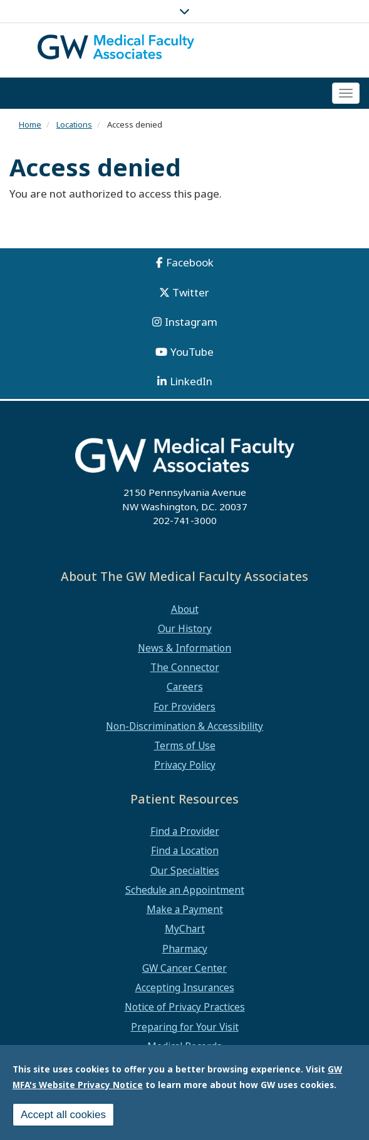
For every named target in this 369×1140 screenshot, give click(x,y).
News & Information (184, 648)
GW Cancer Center (184, 968)
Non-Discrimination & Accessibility (184, 726)
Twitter (190, 292)
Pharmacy (184, 948)
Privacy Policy (185, 765)
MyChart (185, 928)
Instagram (191, 322)
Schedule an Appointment (184, 890)
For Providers (184, 706)
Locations (74, 124)
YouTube (192, 352)
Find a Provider (184, 831)
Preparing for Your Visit (185, 1027)
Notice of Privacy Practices (185, 1007)
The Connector (184, 667)
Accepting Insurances (184, 987)
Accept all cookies (63, 1116)
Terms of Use (185, 745)
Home (30, 124)
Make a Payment (185, 909)
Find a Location (185, 850)
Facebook (190, 262)
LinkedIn (191, 381)
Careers (185, 686)
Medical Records (184, 1046)
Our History (185, 628)
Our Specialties (184, 870)
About (185, 609)
